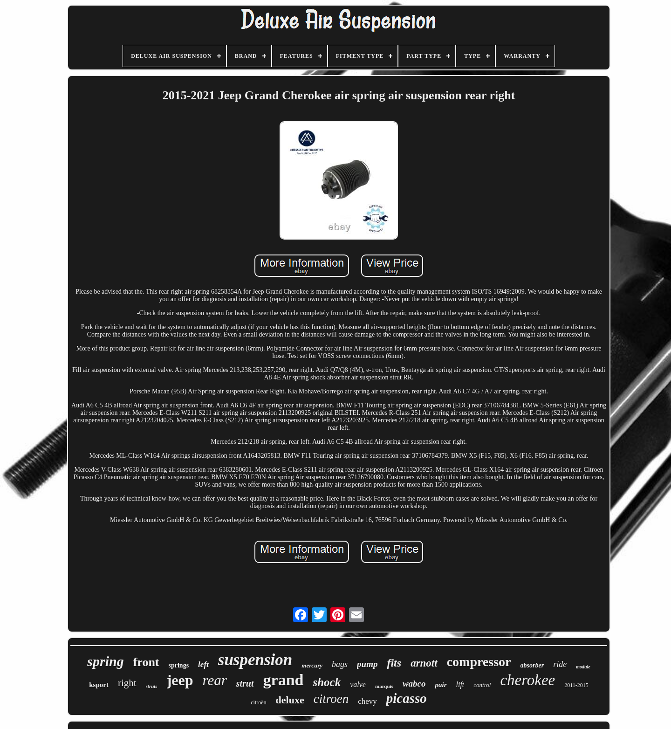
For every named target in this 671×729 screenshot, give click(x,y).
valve (358, 684)
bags (340, 664)
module (583, 666)
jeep (180, 680)
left (203, 664)
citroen (331, 699)
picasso (406, 698)
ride (560, 664)
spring (105, 661)
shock (327, 682)
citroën (258, 702)
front (146, 662)
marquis (384, 686)
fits (394, 663)
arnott (424, 663)
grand (283, 679)
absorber (532, 665)
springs (179, 665)
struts (151, 686)
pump (367, 664)
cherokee (527, 680)
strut (245, 683)
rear (215, 680)
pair (441, 684)
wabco (414, 683)
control (482, 684)
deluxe (290, 700)
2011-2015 (576, 685)
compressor (479, 661)
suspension (255, 660)
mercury (311, 665)
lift (460, 684)
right (127, 682)
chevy (367, 701)
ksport (99, 684)
